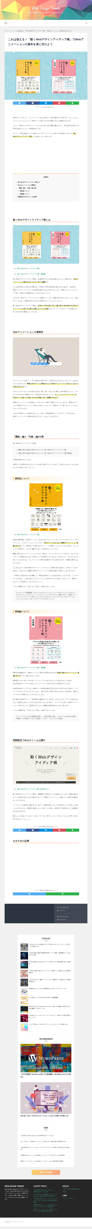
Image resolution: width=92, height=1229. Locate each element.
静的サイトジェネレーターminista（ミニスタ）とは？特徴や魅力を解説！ (42, 1164)
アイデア (62, 913)
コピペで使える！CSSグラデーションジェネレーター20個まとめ (48, 1027)
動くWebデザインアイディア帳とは (29, 184)
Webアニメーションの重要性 (27, 187)
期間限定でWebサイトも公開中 (27, 198)
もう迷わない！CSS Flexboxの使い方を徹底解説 (43, 1000)
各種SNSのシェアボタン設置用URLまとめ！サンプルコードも (47, 991)
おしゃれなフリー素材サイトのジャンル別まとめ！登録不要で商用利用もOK (43, 1144)
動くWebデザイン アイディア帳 (28, 270)
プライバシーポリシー (69, 1201)
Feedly (64, 1194)
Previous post (64, 919)
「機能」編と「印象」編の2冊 (27, 190)
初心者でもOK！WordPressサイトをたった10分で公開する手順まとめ (45, 1118)
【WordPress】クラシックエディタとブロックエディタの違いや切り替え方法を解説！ (45, 1203)
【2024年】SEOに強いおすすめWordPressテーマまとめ (37, 1138)
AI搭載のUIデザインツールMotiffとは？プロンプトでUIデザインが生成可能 (43, 1158)
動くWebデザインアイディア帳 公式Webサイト (34, 791)
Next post (62, 922)
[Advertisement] (46, 159)
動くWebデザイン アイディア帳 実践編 (31, 276)
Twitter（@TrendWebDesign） (72, 1191)
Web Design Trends (46, 8)
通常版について (24, 193)
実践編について (24, 195)
